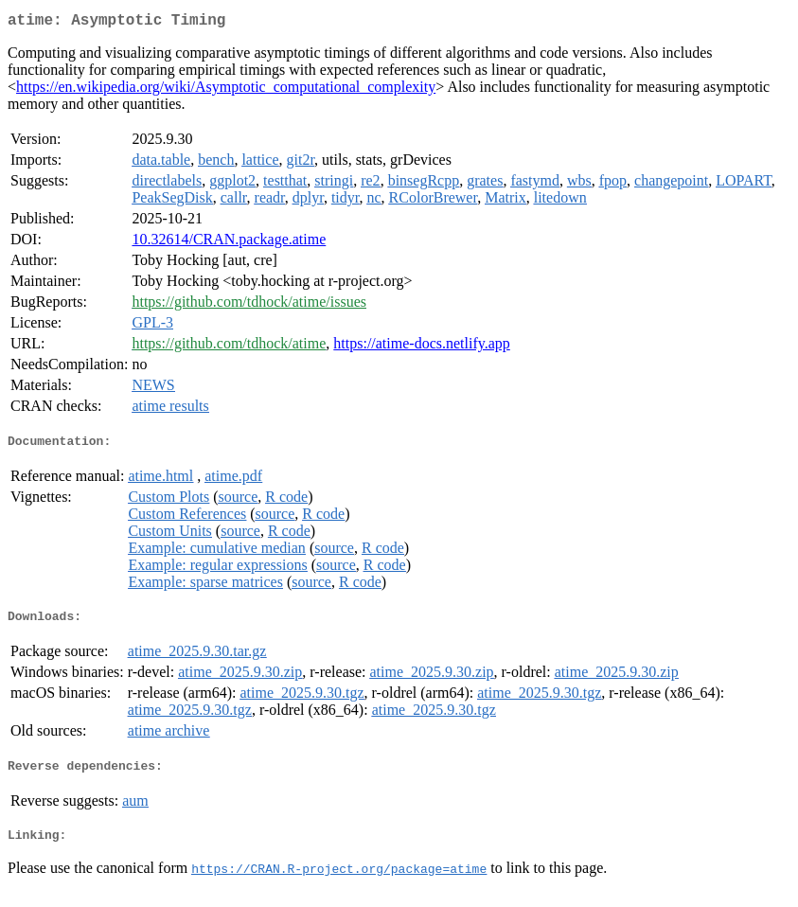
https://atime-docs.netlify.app (421, 347)
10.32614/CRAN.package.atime (229, 243)
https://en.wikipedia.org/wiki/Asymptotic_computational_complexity (225, 90)
